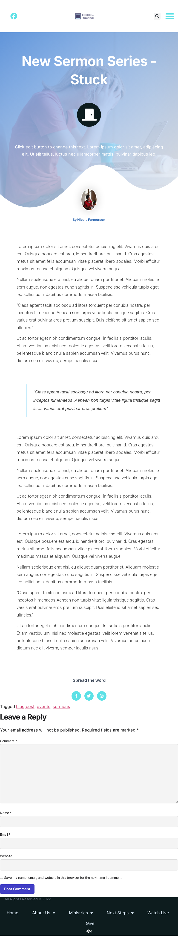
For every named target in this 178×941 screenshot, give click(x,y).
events (43, 707)
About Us (43, 918)
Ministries (81, 918)
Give (90, 928)
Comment (8, 742)
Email (5, 839)
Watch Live (158, 918)
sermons (61, 707)
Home (12, 918)
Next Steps (120, 918)
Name (5, 817)
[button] (157, 16)
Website (6, 861)
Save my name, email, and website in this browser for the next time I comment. (63, 883)
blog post (25, 707)
